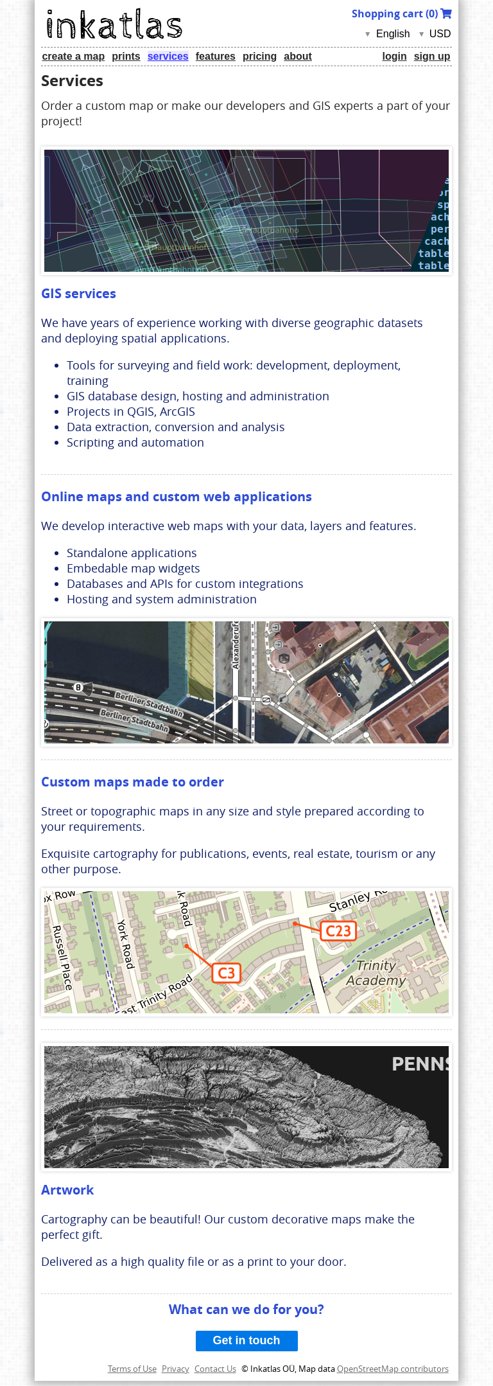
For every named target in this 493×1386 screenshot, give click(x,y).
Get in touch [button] (247, 1340)
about (298, 56)
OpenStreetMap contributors (393, 1368)
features (216, 56)
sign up (432, 56)
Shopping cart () (402, 13)
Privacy (175, 1368)
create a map (73, 56)
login (394, 56)
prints (126, 56)
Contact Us (215, 1368)
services (168, 56)
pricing (260, 56)
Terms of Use (132, 1368)
